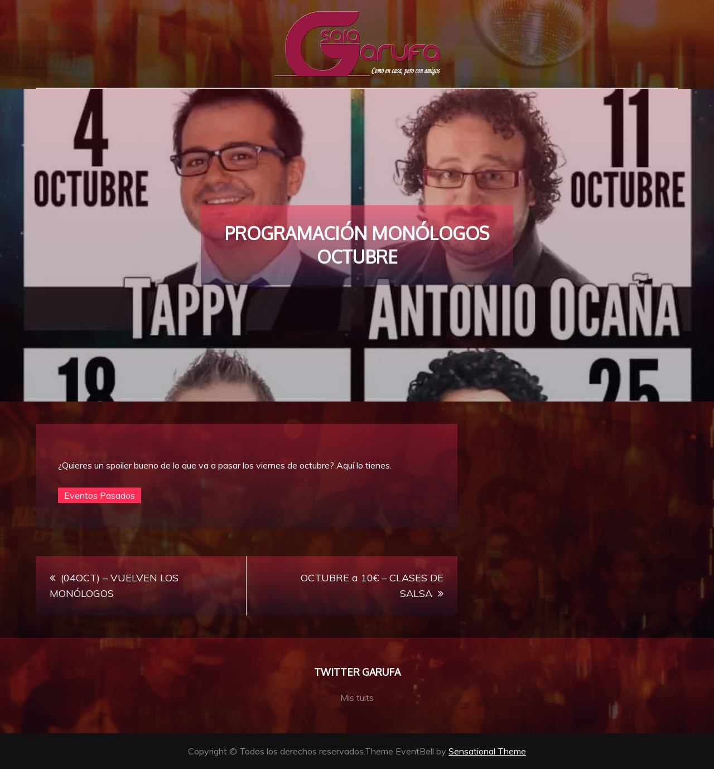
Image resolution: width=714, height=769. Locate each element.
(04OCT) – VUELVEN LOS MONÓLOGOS (114, 585)
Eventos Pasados (99, 495)
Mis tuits (357, 697)
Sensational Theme (487, 751)
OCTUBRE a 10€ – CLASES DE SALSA (372, 585)
